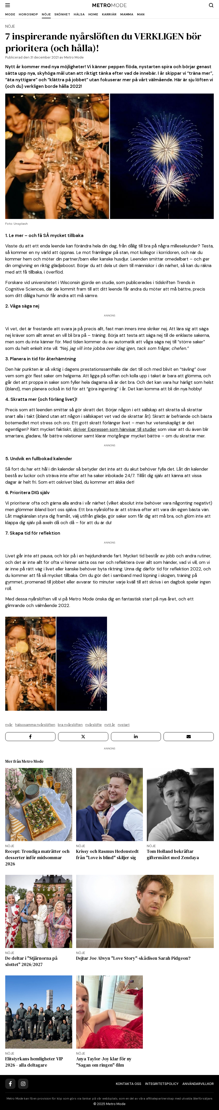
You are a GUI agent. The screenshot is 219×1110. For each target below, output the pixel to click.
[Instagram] (23, 1084)
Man (141, 14)
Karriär (109, 14)
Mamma (126, 14)
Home (93, 14)
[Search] (211, 5)
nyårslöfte (93, 724)
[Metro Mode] (109, 5)
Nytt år (109, 724)
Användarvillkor (198, 1084)
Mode (10, 14)
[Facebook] (10, 1084)
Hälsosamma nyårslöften (35, 724)
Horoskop (28, 14)
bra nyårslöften (70, 724)
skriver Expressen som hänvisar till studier (114, 429)
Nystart (124, 724)
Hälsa (79, 14)
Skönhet (62, 14)
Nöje (46, 14)
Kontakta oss (128, 1084)
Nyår (9, 724)
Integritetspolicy (161, 1084)
